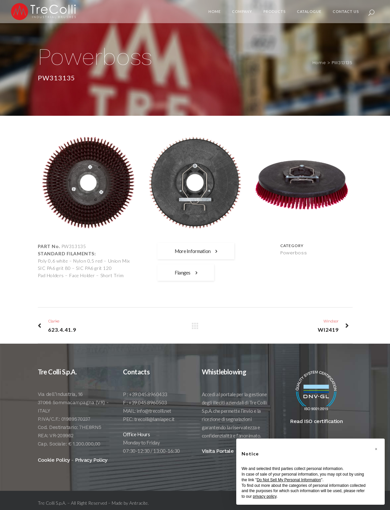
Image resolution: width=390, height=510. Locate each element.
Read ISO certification (316, 421)
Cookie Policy (54, 460)
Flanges (186, 273)
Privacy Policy (91, 460)
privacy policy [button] (264, 496)
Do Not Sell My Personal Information (289, 480)
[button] (376, 449)
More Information (196, 251)
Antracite (138, 503)
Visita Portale (218, 451)
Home (321, 62)
